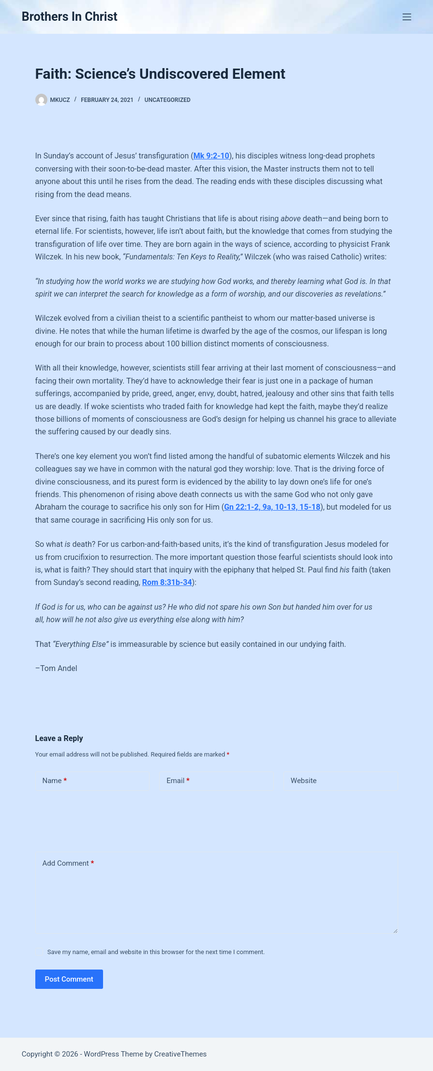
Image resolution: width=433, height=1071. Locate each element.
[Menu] (407, 17)
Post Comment (69, 979)
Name (55, 781)
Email (178, 781)
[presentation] (101, 819)
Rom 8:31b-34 (167, 582)
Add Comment (68, 863)
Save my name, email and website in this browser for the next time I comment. (156, 952)
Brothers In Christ (70, 17)
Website (304, 780)
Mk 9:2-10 (211, 155)
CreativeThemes (180, 1054)
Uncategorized (168, 100)
